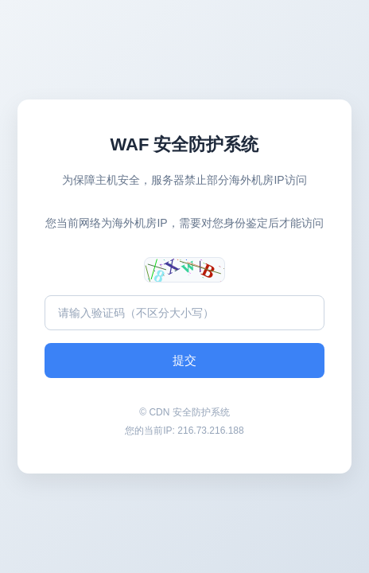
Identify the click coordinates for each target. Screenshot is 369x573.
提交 (184, 360)
